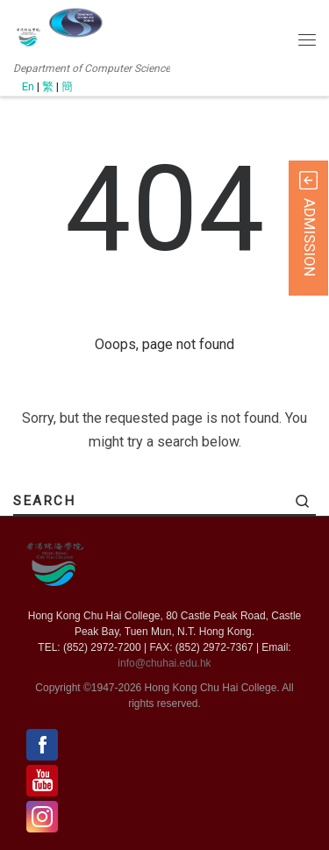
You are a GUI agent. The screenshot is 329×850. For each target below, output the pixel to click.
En (28, 86)
